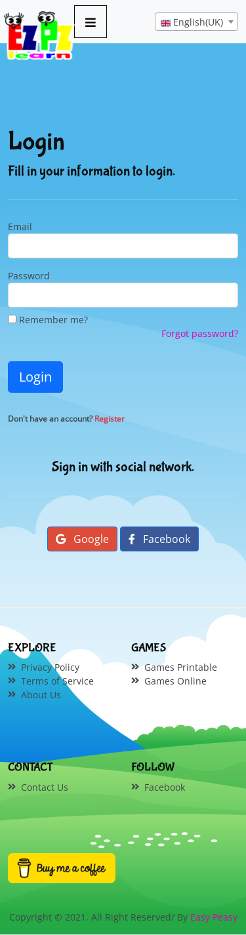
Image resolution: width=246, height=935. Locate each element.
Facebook (159, 539)
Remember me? (48, 319)
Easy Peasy (213, 917)
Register (109, 418)
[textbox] (196, 22)
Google (82, 539)
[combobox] (196, 21)
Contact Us (44, 787)
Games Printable (180, 667)
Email (20, 226)
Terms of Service (57, 681)
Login (35, 377)
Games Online (175, 681)
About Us (41, 694)
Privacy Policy (50, 667)
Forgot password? (199, 333)
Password (29, 275)
